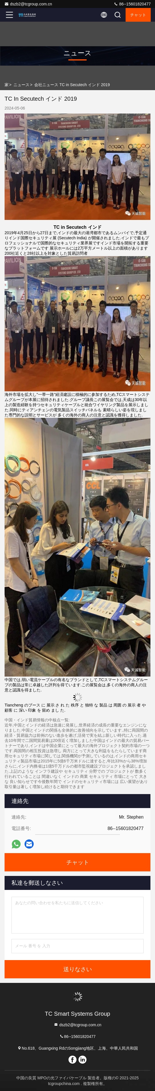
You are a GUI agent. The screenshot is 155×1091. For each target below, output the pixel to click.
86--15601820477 (132, 4)
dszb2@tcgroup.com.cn (28, 4)
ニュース (21, 84)
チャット (138, 15)
